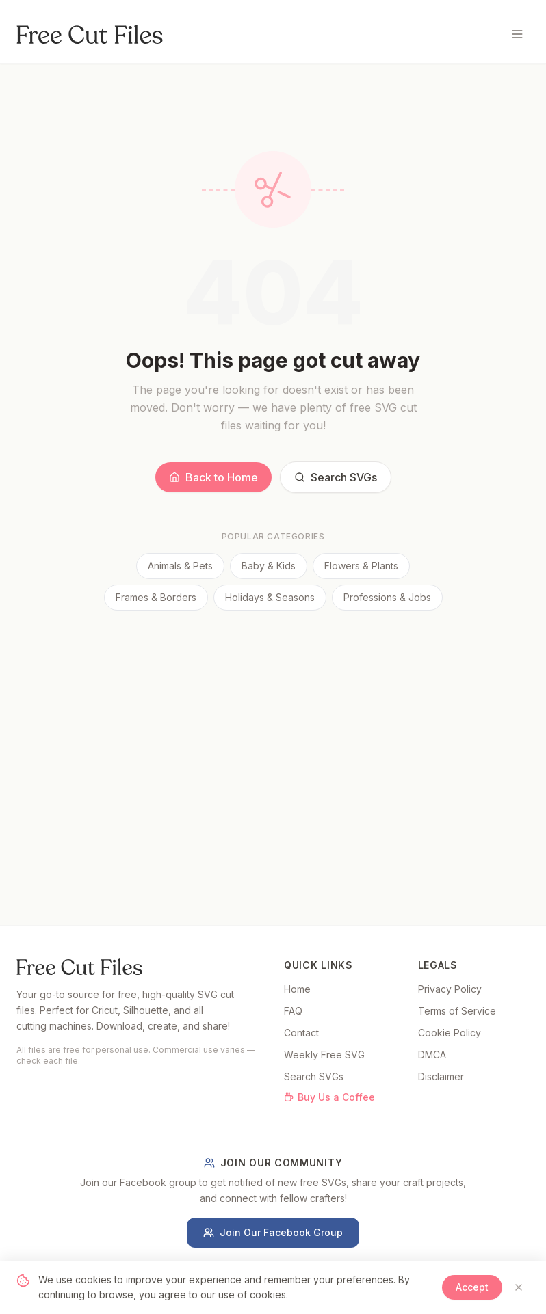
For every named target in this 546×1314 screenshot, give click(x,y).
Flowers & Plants (361, 566)
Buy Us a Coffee (329, 1097)
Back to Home (213, 477)
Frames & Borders (156, 597)
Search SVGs (335, 477)
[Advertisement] (273, 713)
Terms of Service (457, 1011)
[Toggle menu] (517, 34)
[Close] (519, 1287)
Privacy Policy (450, 989)
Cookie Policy (449, 1032)
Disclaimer (441, 1076)
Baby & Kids (269, 566)
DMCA (432, 1054)
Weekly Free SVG (324, 1054)
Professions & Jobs (387, 597)
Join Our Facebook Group (273, 1232)
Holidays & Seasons (270, 597)
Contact (301, 1032)
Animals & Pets (180, 566)
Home (297, 989)
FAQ (293, 1011)
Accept (472, 1287)
